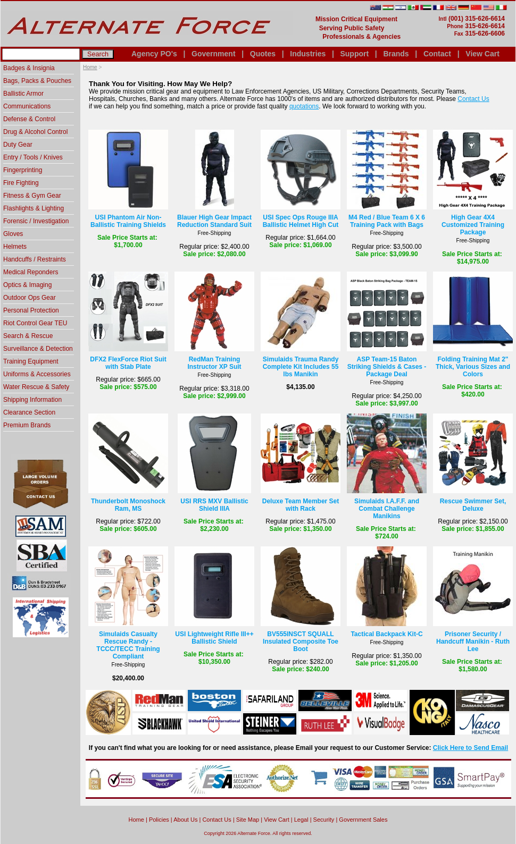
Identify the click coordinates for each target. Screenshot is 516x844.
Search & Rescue (28, 336)
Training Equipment (31, 361)
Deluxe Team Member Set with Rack (300, 504)
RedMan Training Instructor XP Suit (214, 363)
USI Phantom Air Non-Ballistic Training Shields (128, 221)
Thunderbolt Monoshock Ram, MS (128, 504)
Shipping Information (32, 399)
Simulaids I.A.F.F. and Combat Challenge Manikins (386, 508)
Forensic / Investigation (36, 221)
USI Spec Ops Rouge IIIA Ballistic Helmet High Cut (301, 221)
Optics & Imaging (27, 285)
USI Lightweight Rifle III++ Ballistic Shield (214, 637)
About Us (185, 819)
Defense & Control (29, 119)
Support (354, 53)
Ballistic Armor (23, 93)
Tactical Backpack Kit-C (386, 634)
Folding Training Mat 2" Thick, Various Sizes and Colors (473, 367)
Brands (396, 53)
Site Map (247, 819)
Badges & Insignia (29, 68)
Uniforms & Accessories (37, 374)
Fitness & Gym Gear (32, 195)
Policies (159, 819)
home (136, 819)
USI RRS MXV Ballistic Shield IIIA (214, 504)
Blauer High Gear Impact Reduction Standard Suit (214, 221)
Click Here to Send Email (470, 748)
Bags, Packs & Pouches (37, 81)
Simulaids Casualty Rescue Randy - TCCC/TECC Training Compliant (128, 645)
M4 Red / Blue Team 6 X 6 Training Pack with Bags (386, 221)
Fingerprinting (22, 170)
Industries (308, 53)
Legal (301, 819)
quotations (304, 106)
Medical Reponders (30, 272)
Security (324, 819)
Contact (437, 53)
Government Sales (363, 819)
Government (213, 53)
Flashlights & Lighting (33, 208)
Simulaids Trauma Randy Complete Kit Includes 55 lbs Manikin (301, 367)
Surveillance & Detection (38, 348)
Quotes (263, 53)
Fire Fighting (21, 183)
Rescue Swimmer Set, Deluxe (473, 504)
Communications (27, 106)
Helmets (15, 246)
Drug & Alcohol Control (35, 132)
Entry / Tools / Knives (33, 157)
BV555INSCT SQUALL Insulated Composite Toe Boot (300, 641)
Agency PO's (154, 53)
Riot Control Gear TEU (35, 323)
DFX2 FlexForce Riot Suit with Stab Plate (128, 363)
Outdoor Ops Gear (29, 297)
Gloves (13, 234)
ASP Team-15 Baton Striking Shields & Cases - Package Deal (387, 367)
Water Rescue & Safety (36, 387)
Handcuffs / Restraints (34, 259)
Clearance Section (29, 412)
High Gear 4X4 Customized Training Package (473, 225)
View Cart (482, 53)
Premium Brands (27, 425)
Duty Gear (17, 144)
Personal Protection (31, 310)
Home (90, 67)
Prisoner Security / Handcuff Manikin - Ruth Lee (473, 641)
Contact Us (473, 99)
